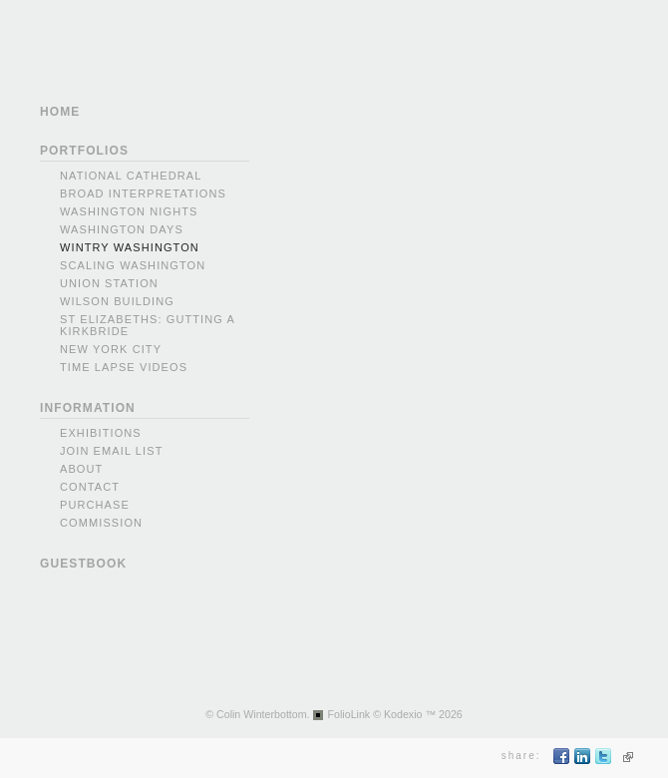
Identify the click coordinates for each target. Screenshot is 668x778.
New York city (111, 349)
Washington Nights (128, 211)
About (81, 469)
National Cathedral (130, 176)
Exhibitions (101, 433)
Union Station (109, 283)
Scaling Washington (132, 265)
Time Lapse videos (123, 367)
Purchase (95, 505)
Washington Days (121, 229)
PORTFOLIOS (84, 151)
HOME (60, 112)
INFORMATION (88, 408)
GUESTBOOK (83, 564)
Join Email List (112, 451)
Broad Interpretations (143, 193)
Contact (90, 487)
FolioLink (349, 714)
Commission (101, 523)
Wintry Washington (129, 247)
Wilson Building (117, 301)
